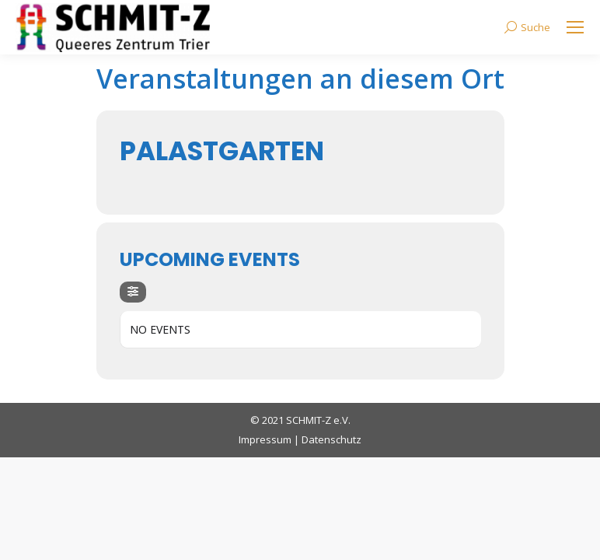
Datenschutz (331, 439)
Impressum (265, 439)
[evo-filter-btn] (133, 292)
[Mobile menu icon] (575, 27)
